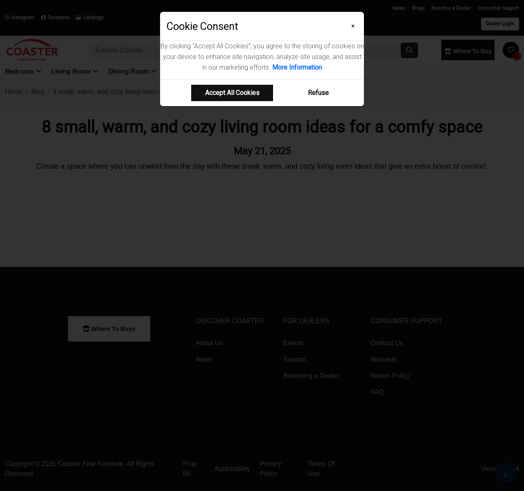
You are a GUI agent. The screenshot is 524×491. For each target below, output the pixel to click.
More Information (297, 67)
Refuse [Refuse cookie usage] (318, 93)
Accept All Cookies (232, 93)
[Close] (353, 26)
